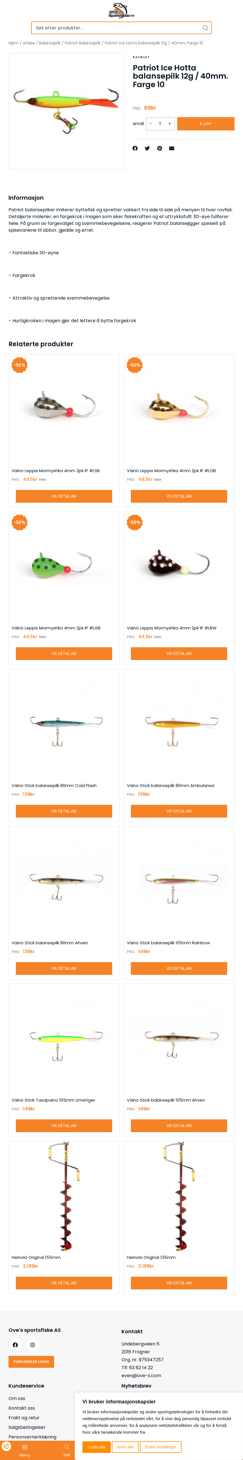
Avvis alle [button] (125, 1447)
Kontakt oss (21, 1408)
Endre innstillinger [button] (160, 1447)
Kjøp (206, 123)
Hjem (13, 43)
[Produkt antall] (160, 123)
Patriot (141, 57)
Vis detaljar (63, 496)
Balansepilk (50, 43)
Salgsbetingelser (27, 1427)
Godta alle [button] (97, 1447)
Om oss (16, 1399)
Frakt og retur (24, 1418)
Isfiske (29, 43)
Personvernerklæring (32, 1437)
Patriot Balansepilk (83, 43)
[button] (135, 148)
